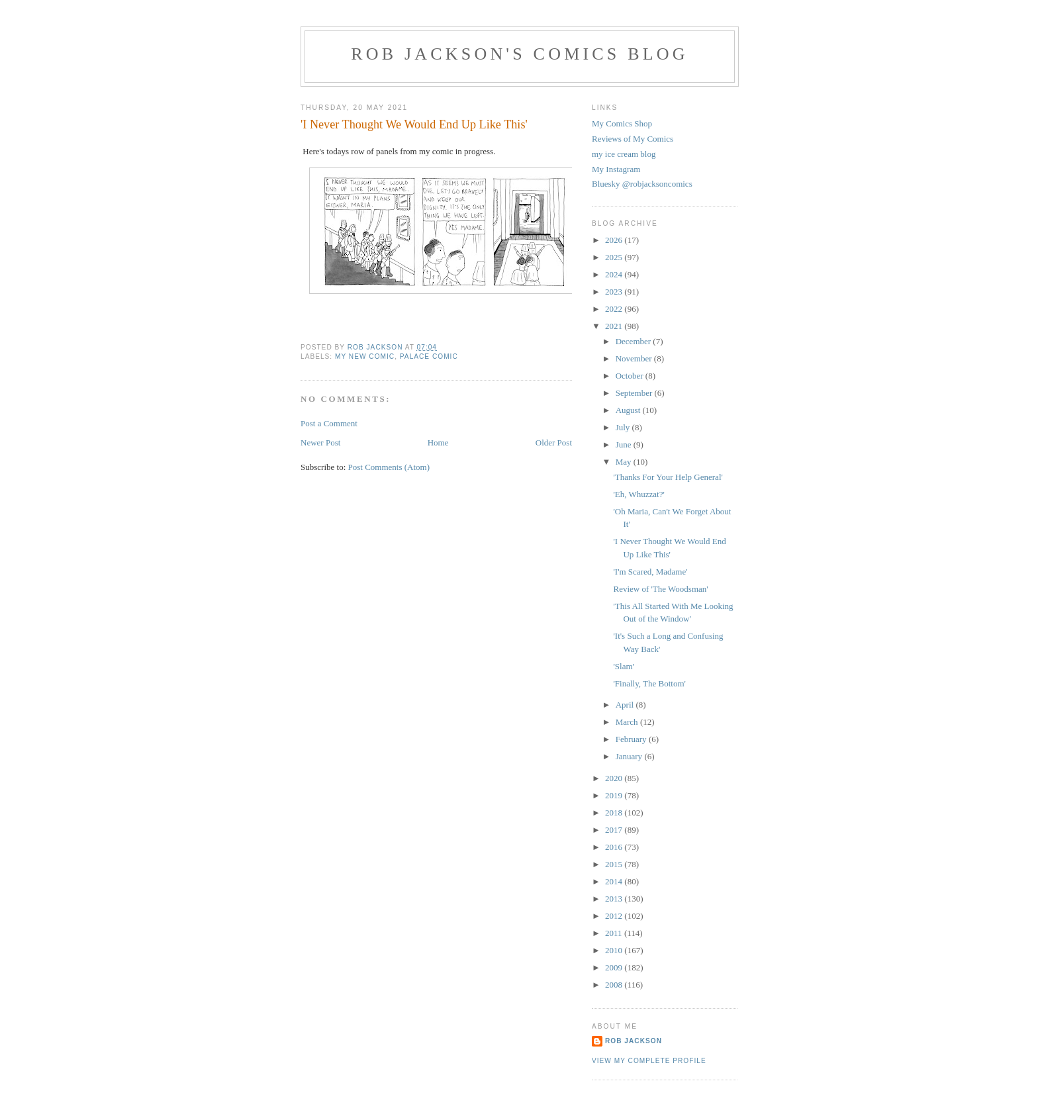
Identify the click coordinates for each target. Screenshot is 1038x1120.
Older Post (554, 442)
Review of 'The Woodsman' (660, 589)
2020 (614, 778)
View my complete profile (649, 1060)
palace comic (429, 356)
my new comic (365, 356)
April (626, 705)
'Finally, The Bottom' (649, 683)
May (625, 462)
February (632, 739)
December (634, 341)
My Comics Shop (622, 123)
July (624, 427)
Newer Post (320, 442)
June (625, 444)
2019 (614, 795)
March (628, 722)
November (635, 358)
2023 (614, 292)
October (630, 376)
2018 (614, 812)
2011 (614, 933)
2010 (614, 950)
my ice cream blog (623, 154)
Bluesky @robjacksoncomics (642, 184)
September (635, 393)
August (629, 410)
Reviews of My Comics (632, 139)
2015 (614, 864)
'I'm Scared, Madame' (650, 572)
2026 (614, 240)
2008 (614, 985)
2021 (614, 326)
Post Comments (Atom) (389, 467)
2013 (614, 899)
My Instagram (616, 169)
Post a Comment (329, 423)
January (630, 756)
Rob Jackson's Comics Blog (519, 54)
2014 (614, 881)
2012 (614, 916)
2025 (614, 257)
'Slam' (623, 666)
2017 (614, 830)
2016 (614, 847)
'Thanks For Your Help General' (667, 477)
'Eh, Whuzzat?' (638, 494)
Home (438, 442)
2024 (614, 274)
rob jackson (633, 1041)
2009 (614, 967)
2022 (614, 309)
